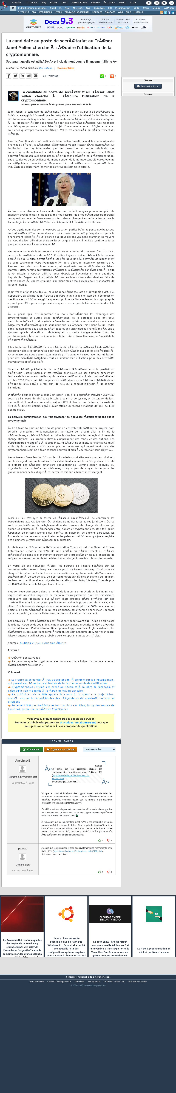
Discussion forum (148, 86)
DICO (128, 12)
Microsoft (77, 8)
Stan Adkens (45, 83)
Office (146, 8)
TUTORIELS (23, 12)
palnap (22, 894)
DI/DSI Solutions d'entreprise (32, 8)
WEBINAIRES (45, 12)
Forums (16, 2)
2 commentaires (65, 83)
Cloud (53, 8)
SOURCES (97, 12)
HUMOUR (139, 12)
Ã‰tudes (109, 2)
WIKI (120, 12)
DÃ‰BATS (110, 12)
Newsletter (79, 2)
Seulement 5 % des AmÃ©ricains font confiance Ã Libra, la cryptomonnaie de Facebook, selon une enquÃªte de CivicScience (61, 722)
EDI (110, 8)
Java (88, 8)
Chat (64, 2)
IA (60, 8)
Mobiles (156, 8)
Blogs (54, 2)
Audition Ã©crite (55, 658)
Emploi (95, 2)
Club (133, 2)
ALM (67, 8)
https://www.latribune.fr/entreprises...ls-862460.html (78, 897)
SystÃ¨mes (169, 8)
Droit (122, 2)
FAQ (43, 2)
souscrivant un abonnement (77, 738)
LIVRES (58, 12)
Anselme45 (22, 806)
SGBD (137, 8)
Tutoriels (31, 2)
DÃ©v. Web (99, 8)
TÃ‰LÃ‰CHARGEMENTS (76, 12)
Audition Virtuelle (31, 658)
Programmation (122, 8)
